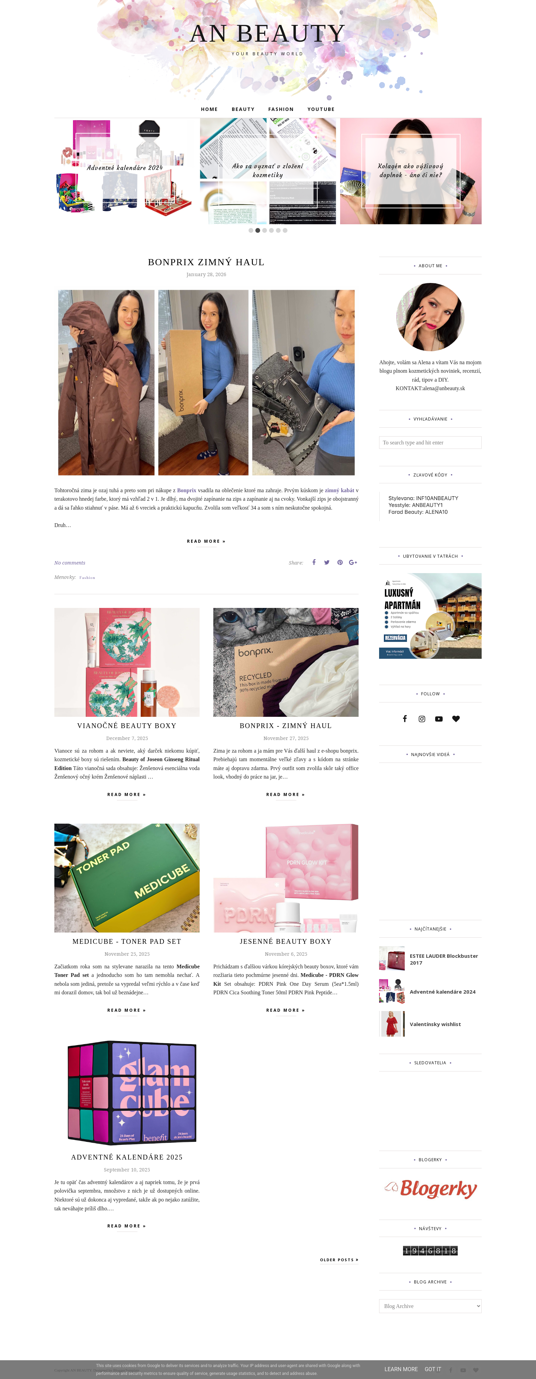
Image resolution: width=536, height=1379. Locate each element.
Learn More (401, 1369)
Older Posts (337, 1259)
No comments (69, 562)
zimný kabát (339, 490)
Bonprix (186, 490)
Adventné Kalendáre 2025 (127, 1157)
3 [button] (264, 230)
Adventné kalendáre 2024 (125, 168)
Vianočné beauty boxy (127, 725)
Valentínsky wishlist (435, 1024)
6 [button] (285, 230)
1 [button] (251, 230)
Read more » (206, 542)
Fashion (87, 577)
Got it (433, 1369)
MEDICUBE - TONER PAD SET (127, 941)
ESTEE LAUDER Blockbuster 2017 (444, 959)
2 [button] (257, 230)
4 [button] (271, 230)
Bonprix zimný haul (206, 262)
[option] (125, 168)
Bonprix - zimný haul (286, 725)
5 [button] (278, 230)
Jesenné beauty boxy (286, 941)
